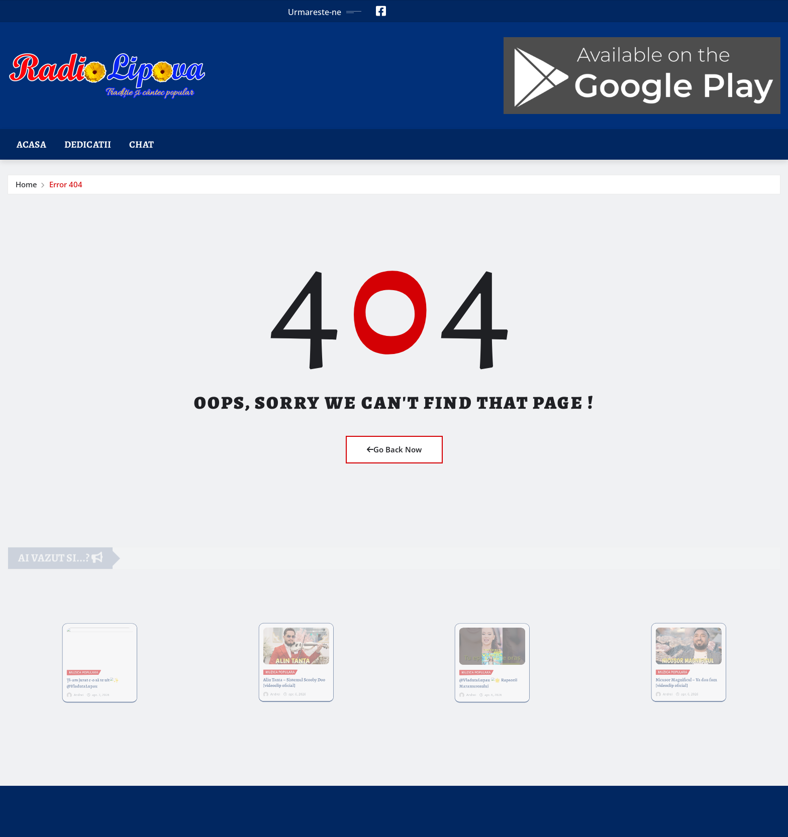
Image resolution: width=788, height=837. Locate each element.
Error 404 (65, 184)
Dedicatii (87, 144)
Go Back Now (394, 449)
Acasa (31, 144)
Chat (141, 144)
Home (26, 184)
